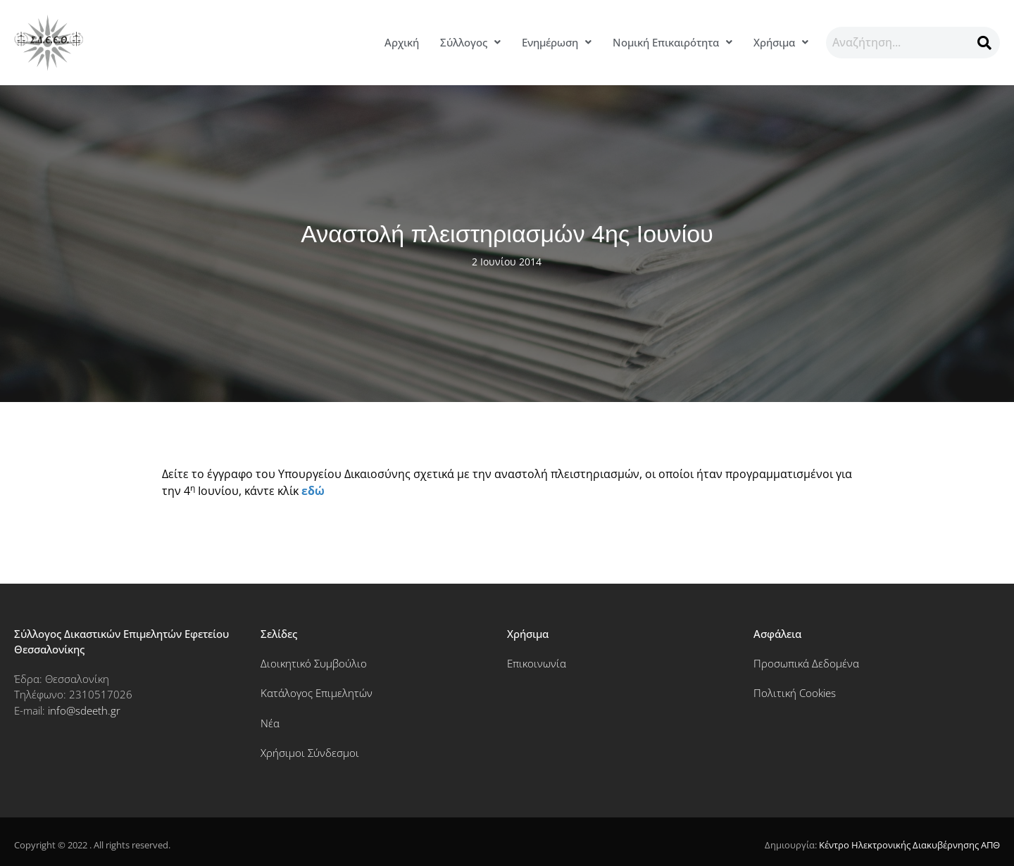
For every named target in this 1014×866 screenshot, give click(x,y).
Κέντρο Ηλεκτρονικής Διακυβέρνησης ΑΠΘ (909, 845)
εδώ (313, 490)
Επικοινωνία (536, 663)
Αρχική (401, 42)
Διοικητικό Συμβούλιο (314, 663)
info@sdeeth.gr (84, 710)
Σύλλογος (470, 42)
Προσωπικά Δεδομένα (806, 663)
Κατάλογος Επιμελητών (317, 693)
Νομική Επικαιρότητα (672, 42)
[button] (470, 42)
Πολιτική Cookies (794, 693)
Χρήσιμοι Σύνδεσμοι (310, 753)
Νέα (270, 723)
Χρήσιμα (780, 42)
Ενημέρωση (557, 42)
